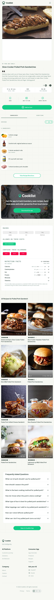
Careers (4, 573)
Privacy (22, 591)
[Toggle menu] (50, 3)
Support (30, 561)
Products (31, 556)
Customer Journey (7, 553)
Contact (4, 576)
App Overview (32, 553)
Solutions (5, 556)
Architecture (5, 559)
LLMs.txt (15, 591)
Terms (28, 591)
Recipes (30, 559)
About (4, 570)
